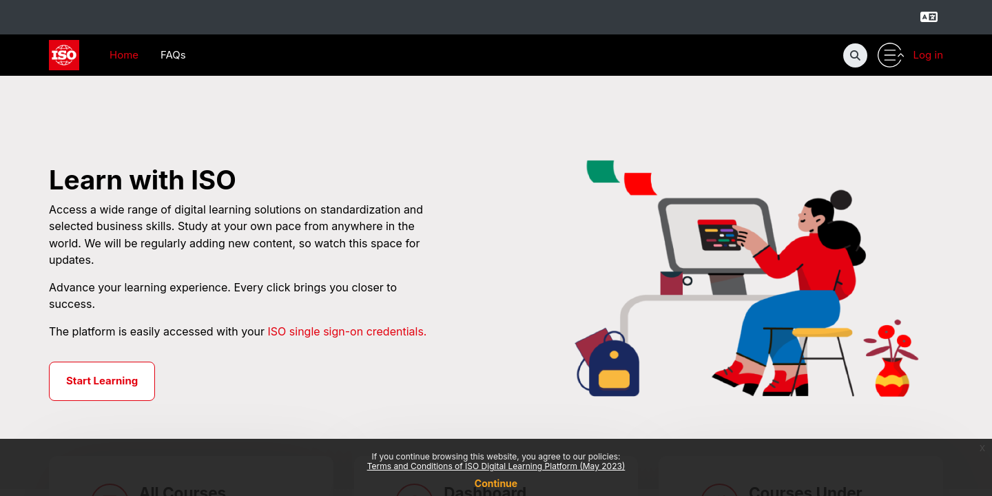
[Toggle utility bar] (890, 55)
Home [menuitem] (124, 54)
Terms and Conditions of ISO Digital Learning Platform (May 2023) (496, 466)
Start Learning (102, 382)
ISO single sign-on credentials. (347, 332)
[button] (855, 55)
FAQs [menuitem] (173, 54)
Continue (496, 483)
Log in (928, 54)
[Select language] (928, 17)
